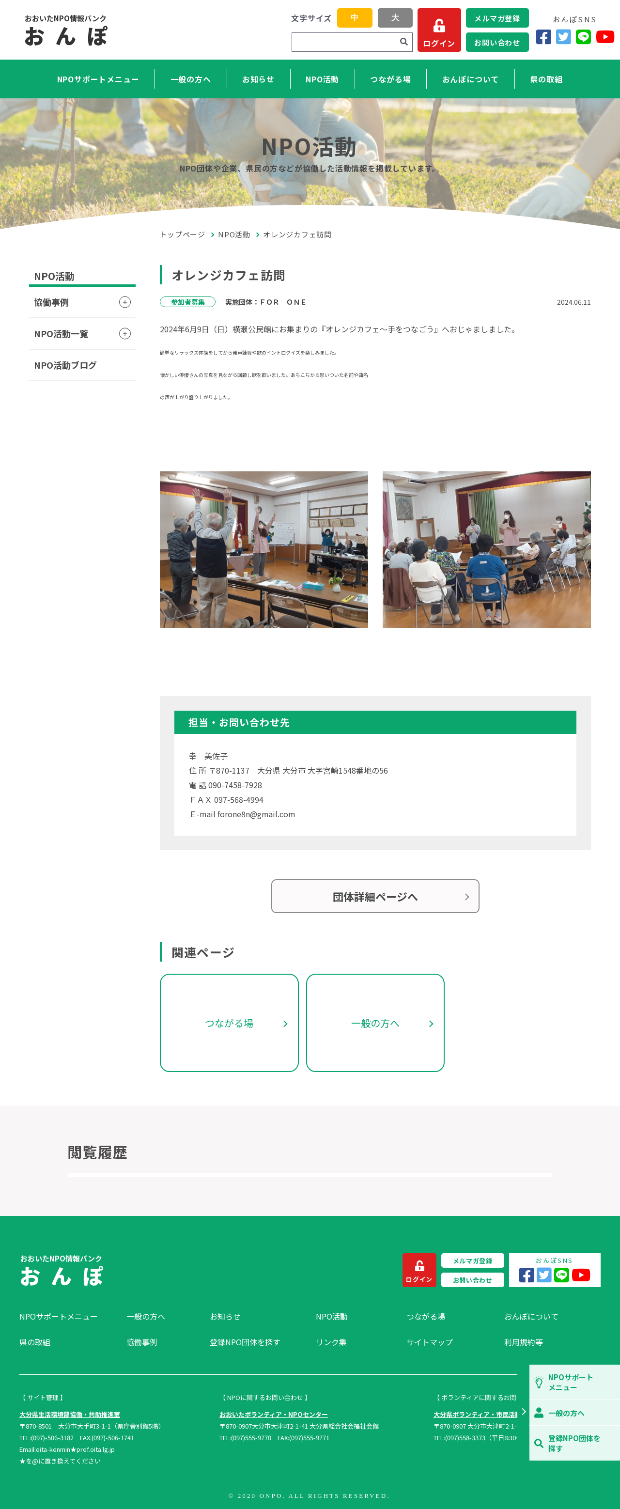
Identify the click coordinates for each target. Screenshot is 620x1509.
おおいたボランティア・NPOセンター (273, 1414)
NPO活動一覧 (61, 333)
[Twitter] (563, 36)
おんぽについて (470, 79)
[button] (523, 1413)
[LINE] (583, 36)
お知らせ (258, 79)
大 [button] (395, 18)
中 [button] (354, 18)
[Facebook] (543, 36)
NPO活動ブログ (65, 364)
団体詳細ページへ (375, 896)
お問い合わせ (497, 42)
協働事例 (51, 302)
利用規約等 (523, 1342)
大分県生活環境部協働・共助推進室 (69, 1414)
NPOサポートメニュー (98, 79)
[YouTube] (605, 36)
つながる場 (390, 79)
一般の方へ (190, 79)
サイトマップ (429, 1342)
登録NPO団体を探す (245, 1342)
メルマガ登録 (497, 18)
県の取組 (546, 79)
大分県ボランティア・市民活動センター (490, 1414)
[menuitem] (68, 1316)
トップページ (182, 234)
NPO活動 (322, 79)
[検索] (404, 42)
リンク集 (331, 1342)
